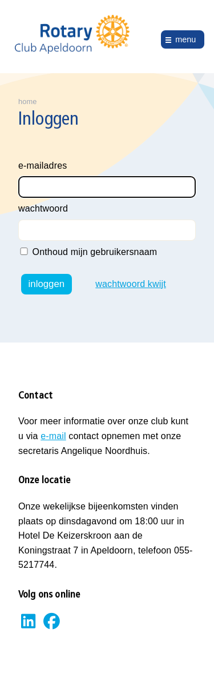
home (27, 101)
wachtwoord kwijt (130, 284)
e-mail (53, 436)
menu (185, 39)
